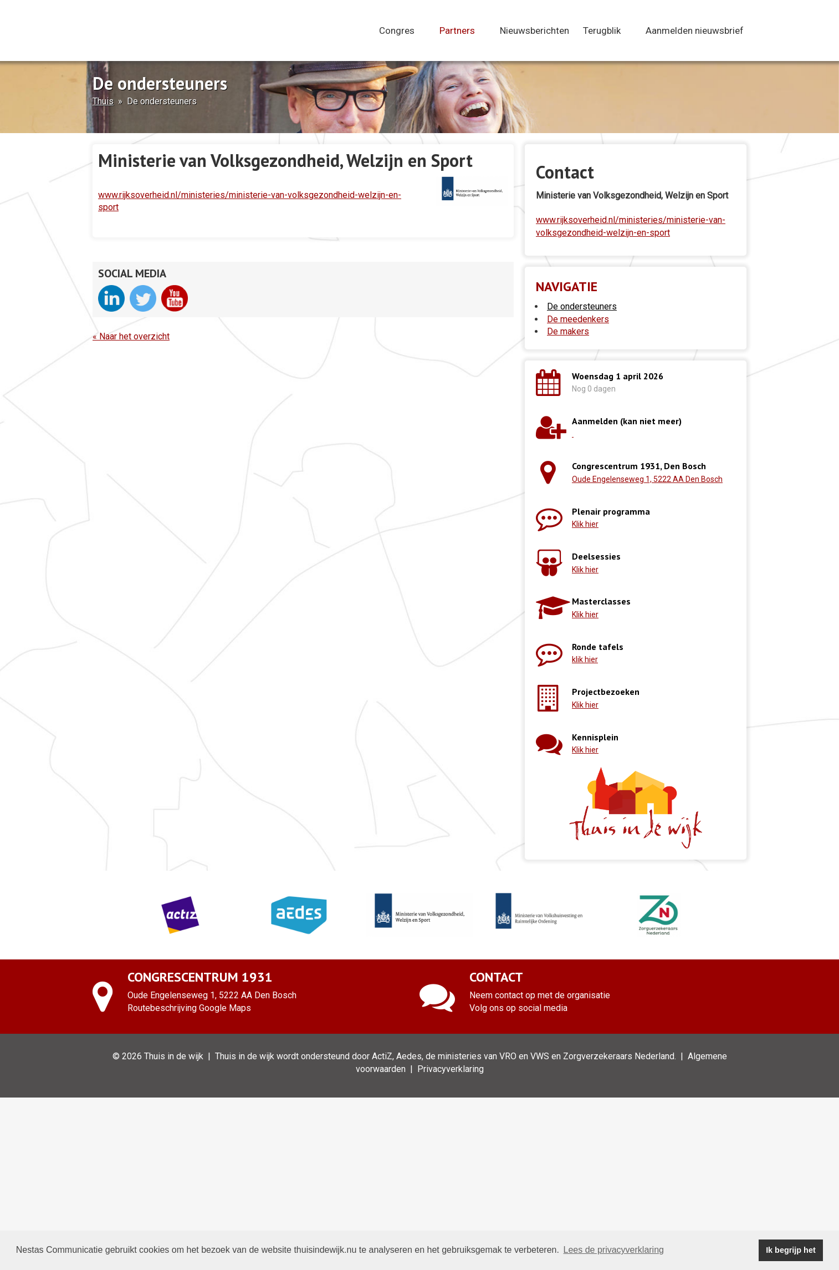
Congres (402, 30)
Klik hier (585, 524)
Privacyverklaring (450, 1069)
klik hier (585, 659)
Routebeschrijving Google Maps (189, 1008)
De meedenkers (578, 319)
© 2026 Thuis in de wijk (157, 1056)
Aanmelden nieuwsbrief (695, 30)
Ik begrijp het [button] (791, 1250)
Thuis (103, 101)
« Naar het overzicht (131, 336)
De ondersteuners (582, 306)
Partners (462, 30)
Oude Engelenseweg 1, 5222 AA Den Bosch (647, 479)
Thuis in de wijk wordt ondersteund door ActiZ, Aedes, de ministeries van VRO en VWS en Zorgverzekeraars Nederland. (445, 1056)
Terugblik (607, 30)
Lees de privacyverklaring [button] (614, 1249)
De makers (568, 331)
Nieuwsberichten (534, 30)
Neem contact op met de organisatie (539, 995)
